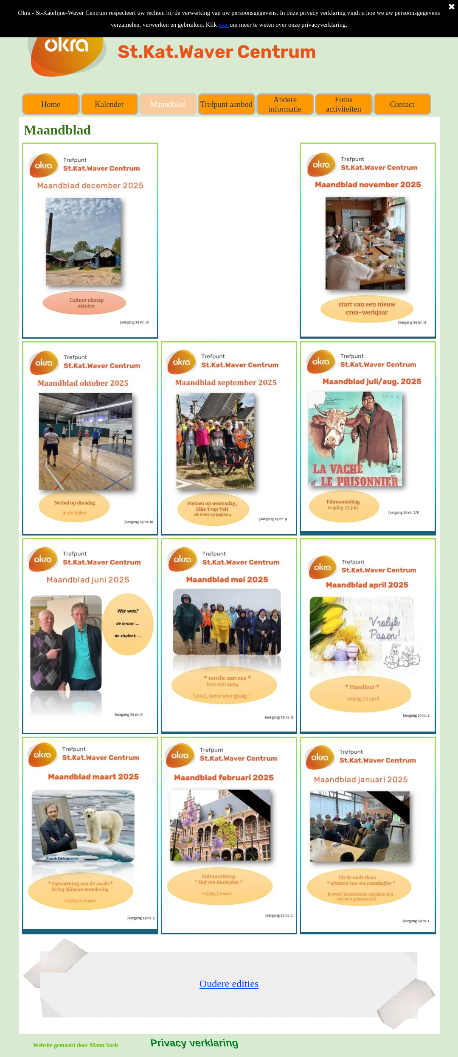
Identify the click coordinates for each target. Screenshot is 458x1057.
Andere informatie (285, 104)
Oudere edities (229, 983)
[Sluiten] (451, 7)
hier (223, 24)
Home (51, 104)
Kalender (109, 104)
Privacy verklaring (194, 1043)
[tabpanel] (229, 983)
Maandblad (168, 104)
